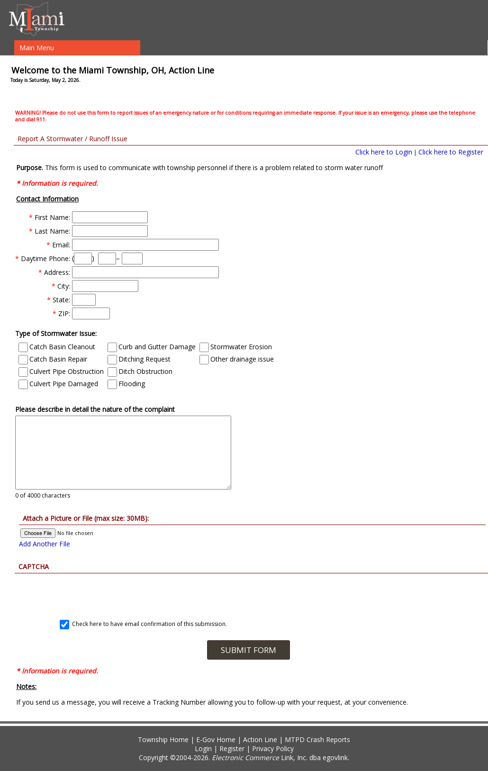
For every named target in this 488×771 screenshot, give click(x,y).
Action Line (260, 739)
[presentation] (248, 591)
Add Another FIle (44, 543)
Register (231, 748)
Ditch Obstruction (140, 371)
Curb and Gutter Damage (152, 346)
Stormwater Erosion (235, 346)
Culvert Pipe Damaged (58, 383)
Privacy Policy (273, 748)
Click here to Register (450, 151)
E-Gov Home (215, 739)
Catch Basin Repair (52, 358)
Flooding (126, 383)
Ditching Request (139, 358)
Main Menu (36, 47)
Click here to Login (383, 151)
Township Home (163, 739)
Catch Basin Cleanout (56, 346)
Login (203, 748)
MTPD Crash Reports (317, 739)
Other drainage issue (236, 358)
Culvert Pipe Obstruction (61, 371)
